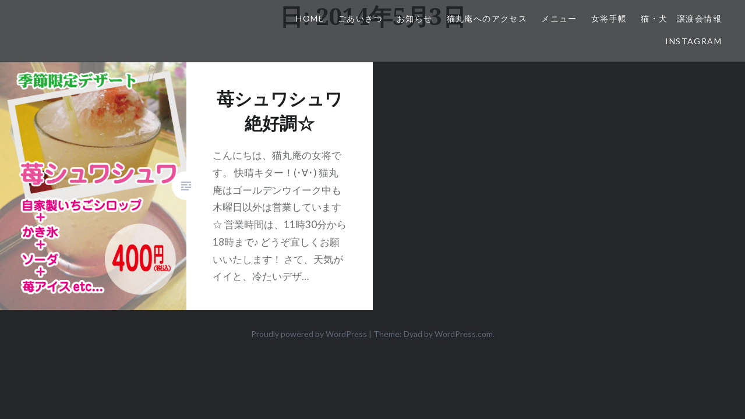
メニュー (559, 18)
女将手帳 (609, 18)
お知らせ (415, 18)
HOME (310, 18)
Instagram (693, 41)
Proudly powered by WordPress (309, 334)
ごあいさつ (360, 18)
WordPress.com (464, 334)
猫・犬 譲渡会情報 (681, 18)
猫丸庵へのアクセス (487, 18)
